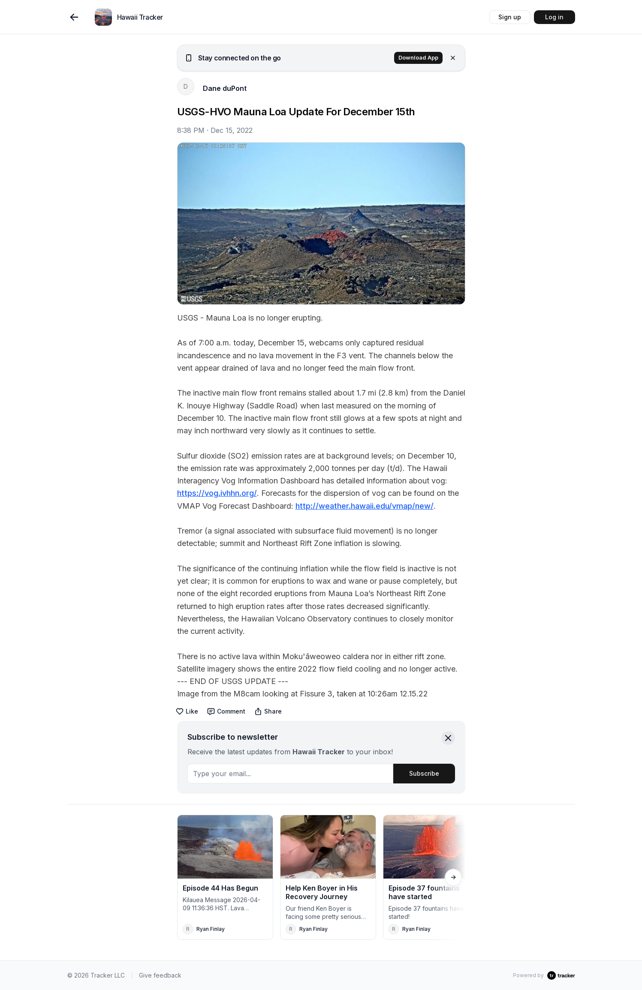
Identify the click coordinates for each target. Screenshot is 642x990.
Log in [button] (554, 17)
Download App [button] (418, 57)
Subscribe (424, 773)
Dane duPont (225, 88)
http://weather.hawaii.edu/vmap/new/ (364, 505)
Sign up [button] (509, 17)
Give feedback (160, 975)
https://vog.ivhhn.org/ (217, 493)
